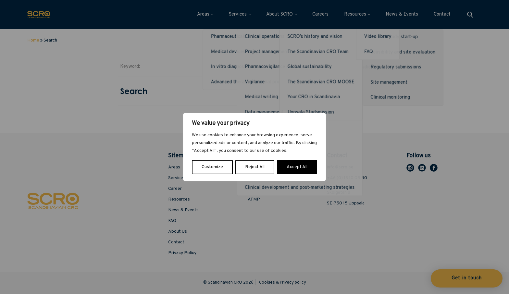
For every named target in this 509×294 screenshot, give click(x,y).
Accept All (297, 167)
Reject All (255, 167)
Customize (212, 167)
